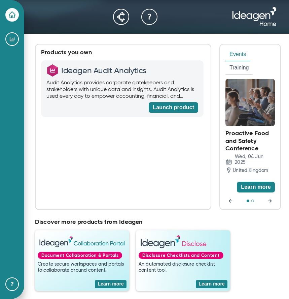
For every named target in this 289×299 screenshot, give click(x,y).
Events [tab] (237, 54)
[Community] (121, 17)
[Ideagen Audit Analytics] (12, 39)
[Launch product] (173, 107)
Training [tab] (239, 67)
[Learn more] (256, 187)
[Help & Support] (12, 284)
